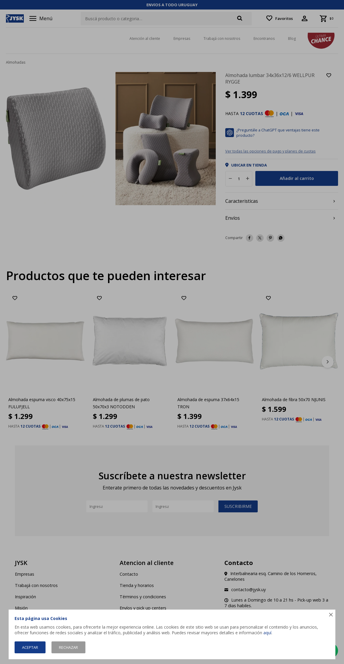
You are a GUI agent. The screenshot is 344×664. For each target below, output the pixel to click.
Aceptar (30, 647)
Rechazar (68, 647)
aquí (267, 632)
